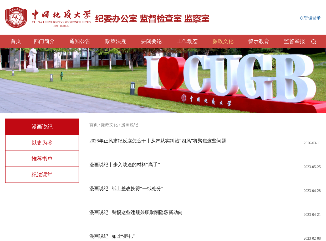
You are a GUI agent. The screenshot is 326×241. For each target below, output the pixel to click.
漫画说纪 (42, 127)
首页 (16, 41)
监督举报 (294, 41)
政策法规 (115, 41)
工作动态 (187, 41)
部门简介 (44, 41)
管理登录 (310, 17)
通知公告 (79, 41)
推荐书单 (42, 159)
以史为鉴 (42, 143)
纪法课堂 (42, 175)
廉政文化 (222, 41)
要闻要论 (151, 41)
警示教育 (258, 41)
